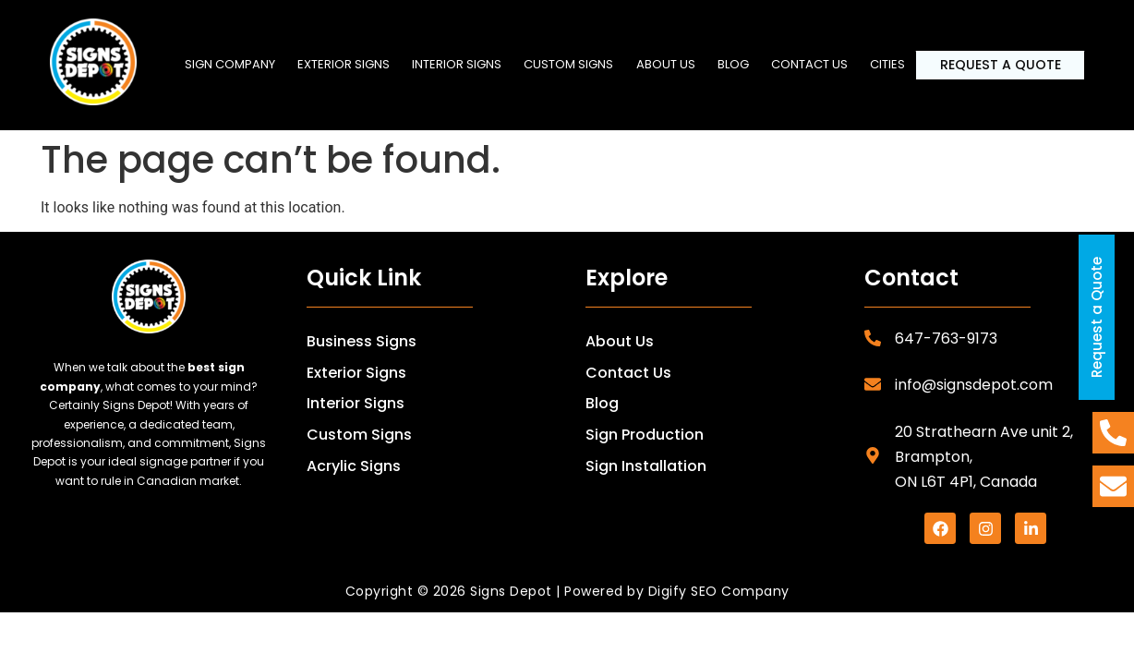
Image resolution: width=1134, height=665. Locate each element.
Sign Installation (645, 466)
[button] (346, 63)
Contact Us (628, 372)
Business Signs (361, 341)
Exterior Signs (346, 62)
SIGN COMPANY (231, 62)
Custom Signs (574, 62)
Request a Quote (1005, 65)
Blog (740, 62)
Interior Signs (460, 62)
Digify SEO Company (719, 591)
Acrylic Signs (354, 466)
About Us (619, 341)
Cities (898, 62)
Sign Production (644, 434)
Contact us (818, 62)
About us (672, 62)
